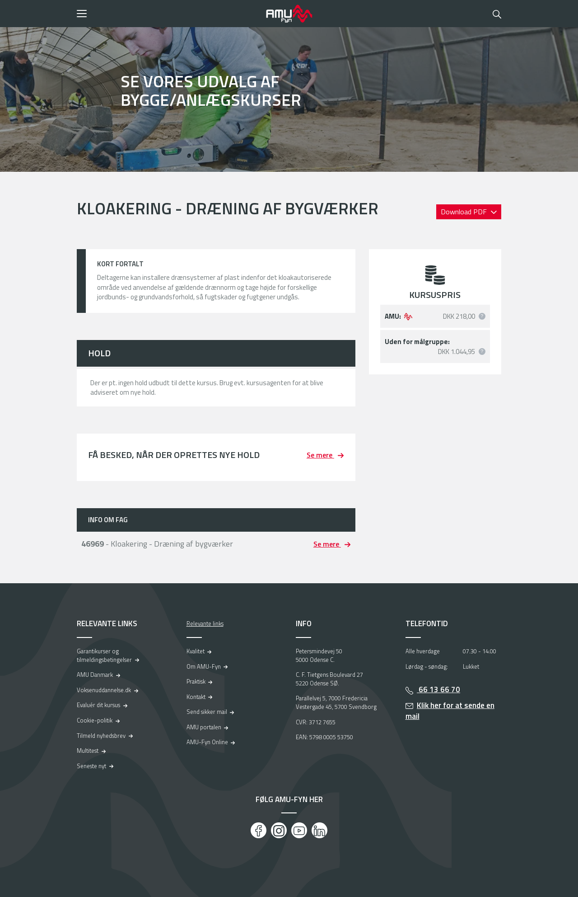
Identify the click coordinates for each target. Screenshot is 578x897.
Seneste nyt (91, 765)
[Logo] (289, 14)
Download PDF (465, 211)
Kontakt (195, 696)
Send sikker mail (206, 711)
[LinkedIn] (319, 830)
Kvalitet (195, 651)
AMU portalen (203, 727)
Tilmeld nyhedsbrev (101, 735)
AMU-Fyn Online (207, 741)
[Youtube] (299, 830)
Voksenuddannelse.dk (104, 689)
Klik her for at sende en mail (450, 711)
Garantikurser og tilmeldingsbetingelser (104, 655)
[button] (168, 13)
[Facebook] (258, 830)
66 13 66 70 (438, 689)
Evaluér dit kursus (98, 704)
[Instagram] (279, 830)
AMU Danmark (95, 674)
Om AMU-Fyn (203, 666)
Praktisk (195, 681)
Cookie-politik (94, 720)
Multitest (87, 750)
